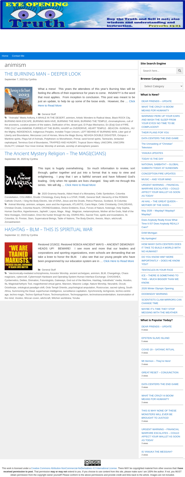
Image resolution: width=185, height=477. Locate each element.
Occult (122, 283)
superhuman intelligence (49, 291)
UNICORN (106, 142)
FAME (82, 197)
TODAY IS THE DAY (152, 158)
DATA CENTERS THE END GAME (160, 138)
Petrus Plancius (94, 200)
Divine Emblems (70, 207)
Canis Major (91, 204)
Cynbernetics (11, 280)
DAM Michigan (149, 232)
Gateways (60, 280)
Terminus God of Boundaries (33, 142)
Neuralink (113, 283)
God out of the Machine (79, 280)
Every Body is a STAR (65, 197)
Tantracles (107, 138)
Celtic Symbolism (105, 193)
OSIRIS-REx (77, 215)
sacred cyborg (117, 287)
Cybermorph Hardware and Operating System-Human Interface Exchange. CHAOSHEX (74, 276)
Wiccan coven (31, 298)
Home (5, 55)
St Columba (120, 200)
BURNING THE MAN (68, 121)
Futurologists (47, 280)
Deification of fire (61, 124)
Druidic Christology (43, 197)
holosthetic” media (112, 280)
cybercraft (22, 276)
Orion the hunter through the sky (53, 215)
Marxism (66, 283)
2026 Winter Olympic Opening (157, 288)
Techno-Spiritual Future (37, 294)
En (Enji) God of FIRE (117, 124)
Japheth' (43, 211)
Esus (82, 207)
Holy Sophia (122, 207)
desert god (76, 124)
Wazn (107, 218)
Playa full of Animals (32, 138)
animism (70, 117)
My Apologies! (148, 238)
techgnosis (108, 291)
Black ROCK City (121, 117)
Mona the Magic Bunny (70, 135)
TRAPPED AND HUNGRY (62, 142)
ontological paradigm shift (31, 287)
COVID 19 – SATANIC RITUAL (157, 349)
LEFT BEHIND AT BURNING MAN (99, 131)
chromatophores (116, 121)
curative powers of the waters (35, 124)
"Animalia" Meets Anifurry (22, 117)
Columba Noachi (31, 207)
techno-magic (17, 294)
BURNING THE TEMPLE (94, 121)
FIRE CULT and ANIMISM (18, 128)
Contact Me (18, 55)
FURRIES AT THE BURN (46, 128)
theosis (99, 218)
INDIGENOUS (24, 131)
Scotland (108, 200)
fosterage (110, 207)
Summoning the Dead (23, 291)
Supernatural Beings (45, 218)
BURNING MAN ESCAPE (18, 121)
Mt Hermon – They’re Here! (156, 361)
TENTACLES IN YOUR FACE (157, 269)
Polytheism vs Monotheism (58, 138)
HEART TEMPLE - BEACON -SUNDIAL (109, 128)
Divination (33, 280)
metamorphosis (91, 211)
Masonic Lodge (81, 283)
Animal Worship (17, 204)
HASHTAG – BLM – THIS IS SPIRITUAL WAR (48, 229)
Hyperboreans (30, 211)
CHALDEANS (125, 204)
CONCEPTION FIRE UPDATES (158, 173)
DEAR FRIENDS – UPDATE (156, 101)
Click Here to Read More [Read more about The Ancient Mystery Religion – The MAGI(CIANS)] (80, 184)
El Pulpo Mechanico (94, 124)
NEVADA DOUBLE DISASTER (100, 135)
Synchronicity (95, 291)
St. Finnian (21, 218)
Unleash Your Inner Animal (29, 146)
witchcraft (116, 218)
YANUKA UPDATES (152, 153)
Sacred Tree (92, 215)
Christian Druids (13, 207)
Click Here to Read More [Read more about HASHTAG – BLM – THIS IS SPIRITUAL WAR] (119, 261)
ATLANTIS (77, 204)
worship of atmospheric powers (82, 146)
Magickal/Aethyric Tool (20, 283)
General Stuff (49, 114)
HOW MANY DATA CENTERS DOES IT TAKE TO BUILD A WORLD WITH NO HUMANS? (161, 248)
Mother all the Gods (111, 211)
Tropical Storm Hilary (89, 142)
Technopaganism (79, 294)
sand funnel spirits (91, 138)
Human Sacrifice (13, 211)
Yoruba (76, 298)
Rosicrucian (102, 287)
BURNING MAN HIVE (44, 121)
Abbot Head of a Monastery (80, 193)
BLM (103, 273)
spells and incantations (112, 215)
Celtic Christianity (107, 204)
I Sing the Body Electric (35, 200)
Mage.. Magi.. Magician (69, 211)
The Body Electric (85, 218)
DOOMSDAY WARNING (154, 294)
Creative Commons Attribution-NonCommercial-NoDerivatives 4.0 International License (74, 468)
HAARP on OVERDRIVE (74, 128)
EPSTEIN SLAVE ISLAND (155, 338)
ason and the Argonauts (58, 204)
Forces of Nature (95, 207)
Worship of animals (55, 146)
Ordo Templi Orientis (56, 287)
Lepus (53, 211)
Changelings (113, 273)
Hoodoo (127, 280)
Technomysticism (60, 294)
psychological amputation (82, 287)
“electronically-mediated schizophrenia (29, 273)
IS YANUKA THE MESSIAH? (156, 451)
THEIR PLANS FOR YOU (155, 132)
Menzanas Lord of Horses (43, 135)
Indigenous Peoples (43, 131)
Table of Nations (65, 218)
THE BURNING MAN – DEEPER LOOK (43, 74)
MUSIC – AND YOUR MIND (156, 179)
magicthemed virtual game (47, 283)
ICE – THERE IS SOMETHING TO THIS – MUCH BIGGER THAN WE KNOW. (160, 279)
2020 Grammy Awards (53, 193)
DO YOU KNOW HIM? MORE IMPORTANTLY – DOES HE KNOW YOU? (160, 261)
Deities (23, 280)
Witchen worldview (61, 298)
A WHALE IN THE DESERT (50, 117)
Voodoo (19, 298)
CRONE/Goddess (50, 207)
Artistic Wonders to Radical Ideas (93, 117)
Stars (31, 218)
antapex (40, 204)
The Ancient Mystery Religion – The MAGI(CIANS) (55, 153)
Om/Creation (28, 215)
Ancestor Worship (59, 273)
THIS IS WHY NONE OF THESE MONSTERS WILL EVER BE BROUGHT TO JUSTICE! (158, 414)
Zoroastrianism (12, 222)
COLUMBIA (26, 197)
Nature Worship (98, 283)
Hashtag (96, 280)
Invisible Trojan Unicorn (67, 131)
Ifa (6, 283)
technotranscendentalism (102, 294)
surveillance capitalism (75, 291)
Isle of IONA (55, 200)
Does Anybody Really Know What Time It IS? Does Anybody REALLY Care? (160, 224)
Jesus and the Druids (74, 200)
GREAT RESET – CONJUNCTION (159, 372)
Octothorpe (10, 287)
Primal (77, 138)
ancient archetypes (79, 273)
